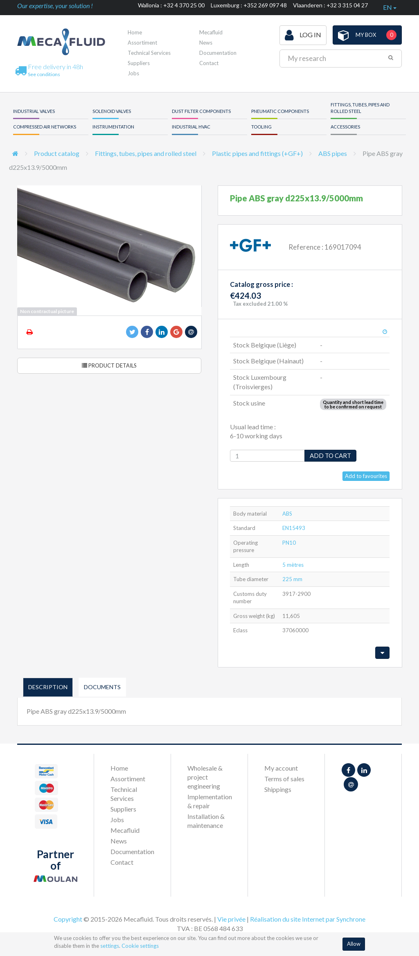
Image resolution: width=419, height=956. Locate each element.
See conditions (44, 74)
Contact (209, 63)
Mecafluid (211, 32)
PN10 (289, 542)
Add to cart (330, 455)
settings (109, 945)
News (205, 42)
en (389, 7)
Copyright (68, 919)
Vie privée (231, 919)
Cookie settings (140, 945)
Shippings (277, 789)
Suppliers (139, 63)
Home (135, 32)
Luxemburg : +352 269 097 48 (249, 5)
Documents (102, 686)
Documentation (218, 53)
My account (281, 768)
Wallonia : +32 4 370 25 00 (171, 5)
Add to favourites (366, 476)
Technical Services (149, 53)
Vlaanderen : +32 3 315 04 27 (330, 5)
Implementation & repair (209, 801)
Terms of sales (284, 778)
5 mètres (293, 564)
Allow (353, 943)
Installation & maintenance (206, 820)
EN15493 (293, 528)
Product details (109, 365)
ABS (287, 513)
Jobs (133, 73)
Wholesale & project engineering (205, 777)
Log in (303, 35)
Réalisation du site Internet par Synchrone (307, 919)
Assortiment (142, 42)
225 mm (292, 579)
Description (48, 686)
